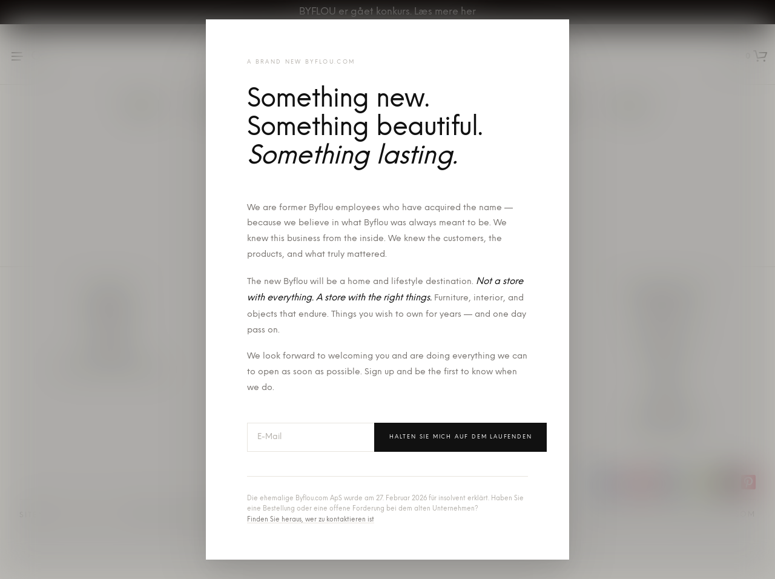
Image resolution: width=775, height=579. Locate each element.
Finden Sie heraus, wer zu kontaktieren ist (310, 520)
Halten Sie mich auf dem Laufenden (460, 437)
